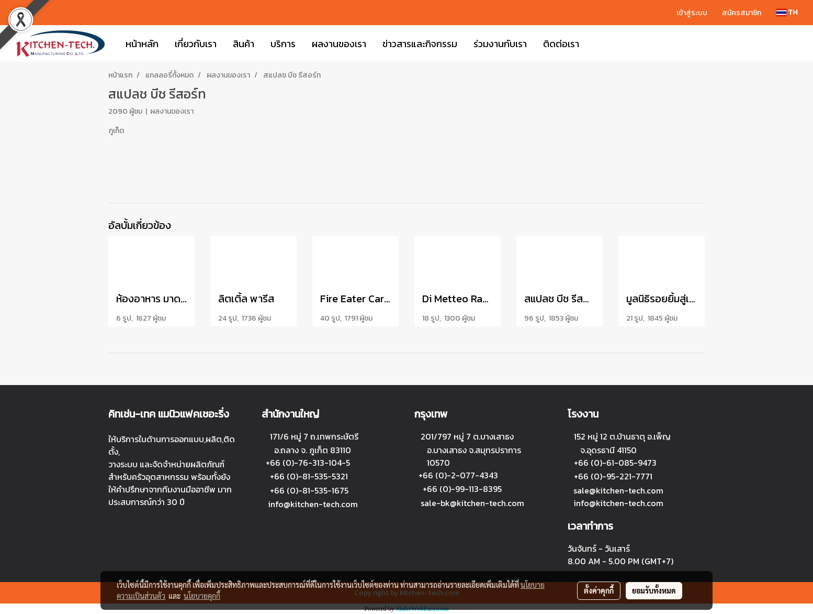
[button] (596, 43)
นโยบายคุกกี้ (202, 595)
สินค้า (243, 44)
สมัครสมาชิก (741, 12)
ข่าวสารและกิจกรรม (419, 44)
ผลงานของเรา (339, 44)
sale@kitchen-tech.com (618, 490)
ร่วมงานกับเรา (500, 44)
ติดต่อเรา (561, 44)
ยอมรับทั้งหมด (654, 590)
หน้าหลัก (142, 44)
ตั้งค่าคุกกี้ (599, 590)
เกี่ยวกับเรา (196, 44)
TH (786, 12)
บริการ (283, 44)
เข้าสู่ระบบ (691, 12)
